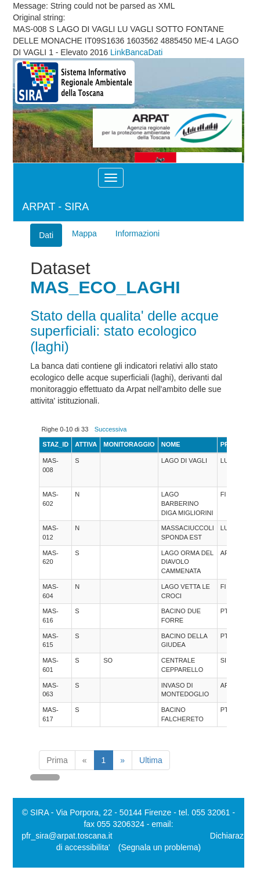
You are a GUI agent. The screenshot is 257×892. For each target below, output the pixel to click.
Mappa (84, 233)
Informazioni (137, 233)
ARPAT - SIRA (55, 207)
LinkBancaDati (136, 52)
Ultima (150, 760)
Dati (46, 235)
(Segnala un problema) (159, 847)
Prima (57, 760)
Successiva (111, 429)
